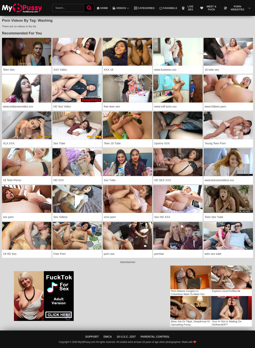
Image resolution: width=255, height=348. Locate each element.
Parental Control (155, 336)
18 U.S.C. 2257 (126, 336)
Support (92, 336)
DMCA (107, 336)
